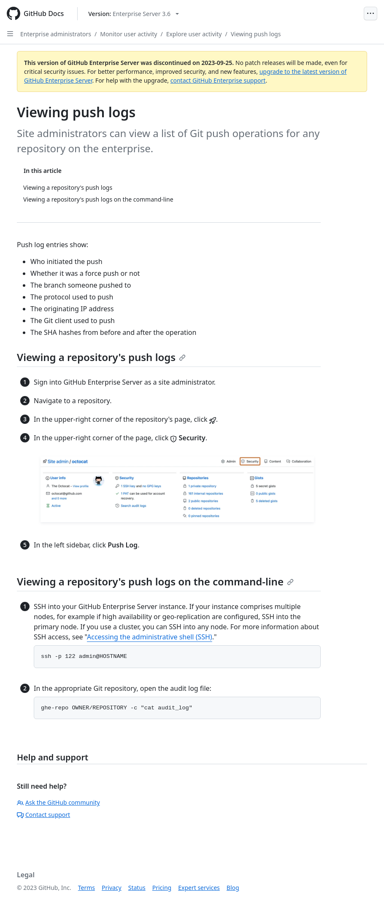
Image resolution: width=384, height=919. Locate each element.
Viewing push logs (256, 34)
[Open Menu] (370, 13)
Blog (233, 888)
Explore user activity (194, 34)
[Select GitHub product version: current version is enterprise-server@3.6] (133, 13)
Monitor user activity (128, 34)
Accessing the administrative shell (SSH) (149, 636)
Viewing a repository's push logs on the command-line (155, 581)
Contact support (43, 815)
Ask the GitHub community (58, 802)
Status (137, 888)
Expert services (199, 888)
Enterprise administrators (55, 34)
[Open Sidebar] (10, 33)
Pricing (161, 888)
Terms (86, 888)
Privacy (112, 888)
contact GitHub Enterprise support (218, 80)
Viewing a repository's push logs (101, 357)
